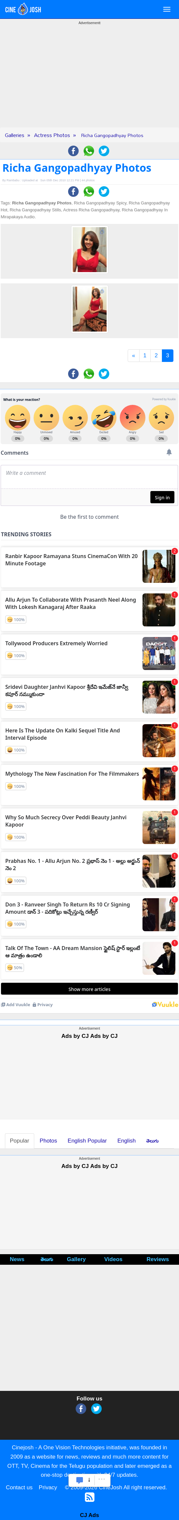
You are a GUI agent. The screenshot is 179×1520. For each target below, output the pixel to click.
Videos (113, 1259)
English (126, 1141)
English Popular (87, 1141)
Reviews (157, 1259)
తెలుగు (152, 1141)
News (17, 1259)
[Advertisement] (90, 81)
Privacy (48, 1488)
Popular (19, 1141)
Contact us (19, 1488)
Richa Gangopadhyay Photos (112, 135)
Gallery (76, 1259)
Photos (48, 1141)
